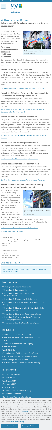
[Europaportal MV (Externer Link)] (23, 384)
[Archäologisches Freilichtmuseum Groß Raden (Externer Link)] (23, 353)
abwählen (25, 411)
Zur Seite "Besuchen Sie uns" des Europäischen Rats (19, 159)
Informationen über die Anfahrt (13, 231)
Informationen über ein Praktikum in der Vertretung (20, 228)
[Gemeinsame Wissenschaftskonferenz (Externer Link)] (23, 397)
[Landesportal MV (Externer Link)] (23, 381)
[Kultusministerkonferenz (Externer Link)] (23, 393)
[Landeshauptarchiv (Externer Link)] (23, 347)
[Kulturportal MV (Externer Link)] (23, 377)
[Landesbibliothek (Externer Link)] (23, 350)
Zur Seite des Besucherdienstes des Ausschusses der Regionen (23, 180)
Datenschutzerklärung (17, 422)
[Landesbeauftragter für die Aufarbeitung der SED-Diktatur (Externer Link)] (23, 339)
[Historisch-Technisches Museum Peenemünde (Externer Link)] (23, 356)
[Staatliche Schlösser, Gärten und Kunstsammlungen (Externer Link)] (23, 363)
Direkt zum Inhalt (6, 1)
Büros (7, 65)
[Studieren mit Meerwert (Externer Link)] (23, 374)
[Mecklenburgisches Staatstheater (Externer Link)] (23, 359)
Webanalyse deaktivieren (30, 426)
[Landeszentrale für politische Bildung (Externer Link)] (23, 334)
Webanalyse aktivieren (9, 426)
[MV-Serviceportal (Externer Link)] (23, 387)
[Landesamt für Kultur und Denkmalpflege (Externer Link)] (23, 343)
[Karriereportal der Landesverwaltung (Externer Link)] (23, 390)
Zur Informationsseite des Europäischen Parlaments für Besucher (23, 88)
